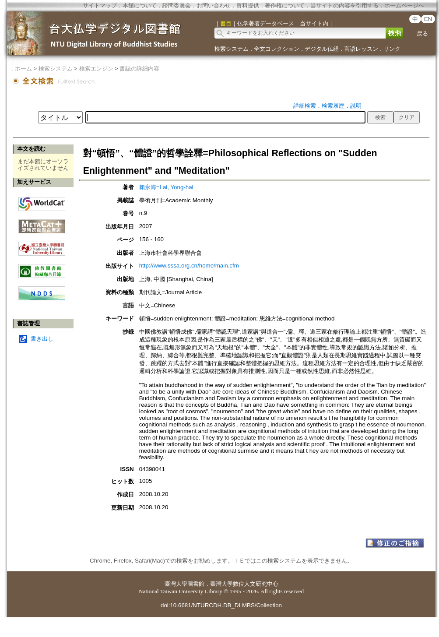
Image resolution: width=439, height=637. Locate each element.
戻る (422, 33)
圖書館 (195, 584)
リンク (391, 49)
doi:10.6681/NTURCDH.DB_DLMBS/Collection (221, 605)
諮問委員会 (176, 5)
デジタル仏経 (322, 49)
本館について (140, 5)
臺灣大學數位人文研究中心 (244, 584)
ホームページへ (404, 5)
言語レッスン (361, 49)
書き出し (42, 338)
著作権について (285, 5)
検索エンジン (96, 68)
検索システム (231, 49)
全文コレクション (276, 49)
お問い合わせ (214, 5)
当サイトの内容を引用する (344, 5)
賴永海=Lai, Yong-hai (166, 187)
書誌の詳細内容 (139, 68)
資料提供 (247, 5)
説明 (356, 105)
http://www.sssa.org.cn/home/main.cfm (189, 265)
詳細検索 (304, 105)
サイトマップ (100, 5)
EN (428, 19)
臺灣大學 (176, 584)
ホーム (23, 68)
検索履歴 (333, 105)
